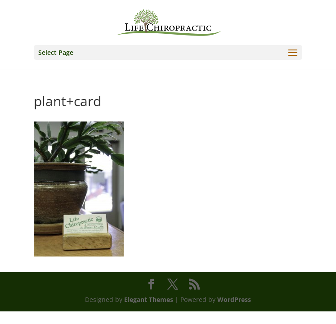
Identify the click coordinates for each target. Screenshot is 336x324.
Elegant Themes (148, 299)
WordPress (234, 299)
